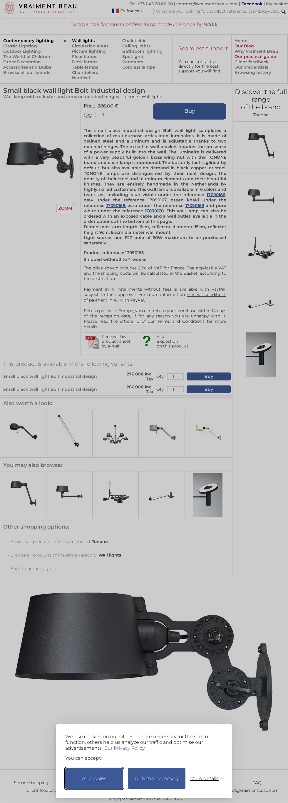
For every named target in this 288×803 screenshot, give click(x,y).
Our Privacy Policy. (124, 748)
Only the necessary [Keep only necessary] (157, 778)
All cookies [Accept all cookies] (94, 778)
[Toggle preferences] (204, 778)
